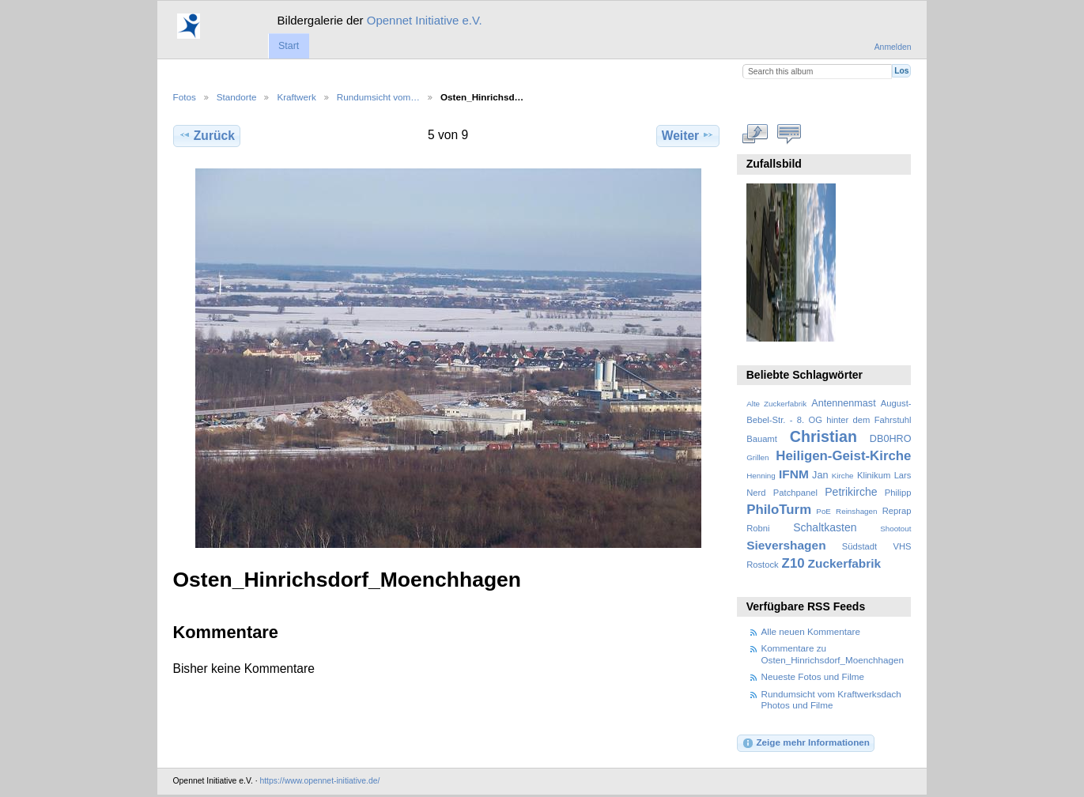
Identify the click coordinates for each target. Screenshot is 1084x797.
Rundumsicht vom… (378, 97)
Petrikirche (851, 491)
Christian (823, 436)
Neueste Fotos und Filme (813, 676)
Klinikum (873, 475)
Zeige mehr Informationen (806, 743)
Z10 (793, 563)
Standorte (237, 97)
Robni (757, 528)
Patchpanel (795, 492)
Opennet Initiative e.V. (424, 20)
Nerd (755, 492)
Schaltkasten (824, 527)
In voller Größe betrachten (755, 134)
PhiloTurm (778, 509)
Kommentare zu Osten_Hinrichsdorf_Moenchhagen (833, 653)
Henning (761, 475)
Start (288, 45)
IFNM (794, 474)
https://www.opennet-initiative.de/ (319, 780)
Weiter (688, 135)
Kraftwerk (296, 97)
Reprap (897, 511)
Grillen (757, 457)
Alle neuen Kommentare (810, 631)
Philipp (898, 492)
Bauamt (761, 439)
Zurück (207, 135)
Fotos (184, 97)
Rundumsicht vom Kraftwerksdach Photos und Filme (831, 699)
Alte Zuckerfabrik (776, 403)
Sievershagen (785, 545)
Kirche (843, 475)
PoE (823, 511)
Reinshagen (856, 511)
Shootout (895, 528)
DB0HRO (891, 438)
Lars (903, 475)
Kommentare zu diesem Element (789, 134)
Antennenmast (843, 403)
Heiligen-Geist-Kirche (843, 455)
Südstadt (859, 546)
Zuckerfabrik (845, 563)
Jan (820, 475)
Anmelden (893, 47)
